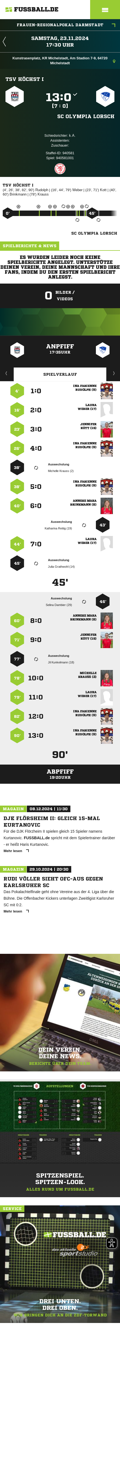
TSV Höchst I (24, 79)
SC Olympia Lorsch (86, 116)
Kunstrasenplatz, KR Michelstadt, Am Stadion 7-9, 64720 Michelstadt (64, 60)
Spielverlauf (60, 374)
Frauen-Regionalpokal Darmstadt (66, 25)
